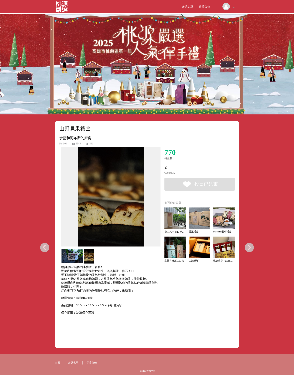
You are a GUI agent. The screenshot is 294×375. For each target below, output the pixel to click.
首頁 (57, 362)
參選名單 (187, 6)
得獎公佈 (204, 6)
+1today (142, 371)
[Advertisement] (105, 331)
